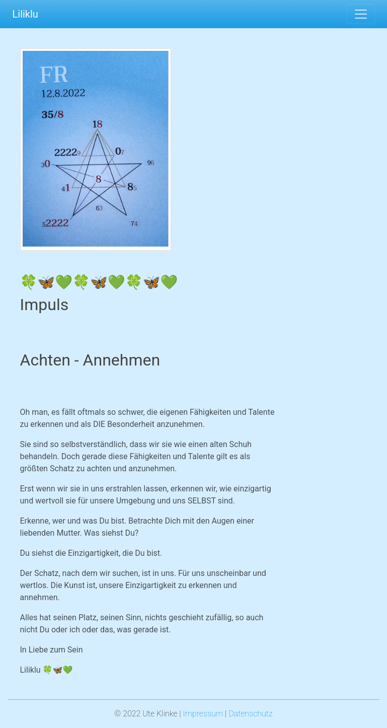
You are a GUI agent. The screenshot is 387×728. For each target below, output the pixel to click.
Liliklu (25, 14)
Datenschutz (250, 713)
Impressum (203, 713)
